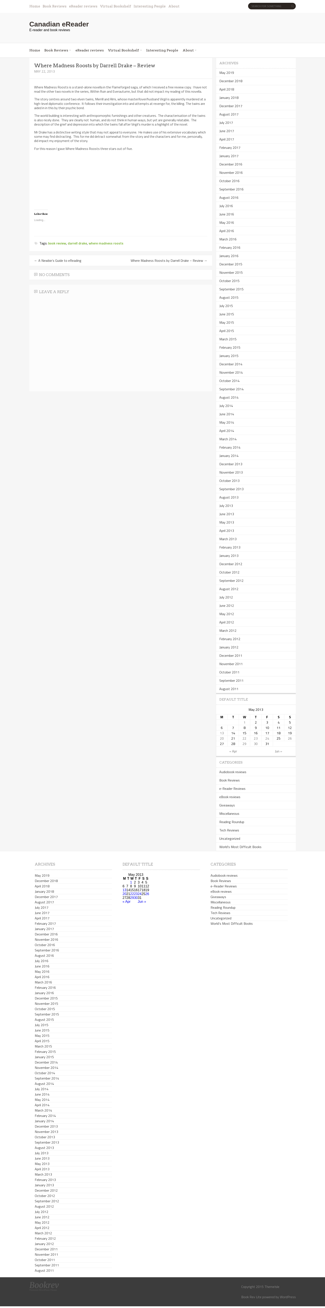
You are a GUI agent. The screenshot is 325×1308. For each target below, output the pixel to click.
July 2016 (226, 205)
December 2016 (230, 164)
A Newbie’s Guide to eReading (57, 260)
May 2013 (226, 522)
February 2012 (229, 638)
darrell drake (77, 243)
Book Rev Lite (251, 1296)
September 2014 (231, 389)
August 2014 (228, 397)
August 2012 (228, 588)
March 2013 (228, 538)
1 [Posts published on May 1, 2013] (245, 722)
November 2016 (231, 172)
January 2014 (228, 455)
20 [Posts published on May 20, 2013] (222, 738)
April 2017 (226, 139)
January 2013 (228, 555)
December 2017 (230, 105)
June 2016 (226, 214)
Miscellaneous (229, 813)
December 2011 (230, 655)
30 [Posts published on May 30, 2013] (256, 743)
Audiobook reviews (232, 771)
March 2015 (228, 339)
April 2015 (226, 330)
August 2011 (228, 688)
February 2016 (229, 247)
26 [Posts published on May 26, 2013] (290, 738)
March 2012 (228, 630)
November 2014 (231, 372)
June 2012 (226, 605)
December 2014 (230, 364)
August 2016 (228, 197)
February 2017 (229, 147)
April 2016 (226, 230)
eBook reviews (229, 796)
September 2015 (231, 289)
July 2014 (226, 405)
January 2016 (228, 255)
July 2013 (226, 505)
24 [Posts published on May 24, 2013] (267, 738)
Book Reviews (54, 6)
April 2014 (226, 430)
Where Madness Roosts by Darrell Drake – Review (169, 260)
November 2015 (231, 272)
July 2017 (226, 122)
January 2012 (228, 647)
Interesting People (150, 6)
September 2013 (231, 489)
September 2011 (231, 680)
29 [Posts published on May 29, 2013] (244, 743)
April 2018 (226, 89)
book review (57, 243)
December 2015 (230, 264)
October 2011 (229, 672)
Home (34, 6)
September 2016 (231, 189)
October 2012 (229, 572)
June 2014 (226, 414)
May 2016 (226, 222)
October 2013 (229, 480)
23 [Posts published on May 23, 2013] (256, 738)
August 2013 (228, 497)
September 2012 (231, 580)
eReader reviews (83, 6)
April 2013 (226, 530)
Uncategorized (229, 838)
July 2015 (226, 305)
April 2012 (226, 622)
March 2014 (228, 439)
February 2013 (229, 547)
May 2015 (226, 322)
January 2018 (228, 97)
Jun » (278, 751)
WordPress (288, 1296)
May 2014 (226, 422)
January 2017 (228, 155)
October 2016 (229, 180)
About (173, 6)
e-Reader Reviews (232, 788)
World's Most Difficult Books (240, 846)
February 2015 (229, 347)
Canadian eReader (59, 24)
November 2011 (231, 663)
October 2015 (229, 280)
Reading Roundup (231, 821)
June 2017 (226, 130)
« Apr (233, 751)
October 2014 (229, 380)
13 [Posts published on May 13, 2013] (222, 733)
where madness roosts (106, 243)
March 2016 (228, 239)
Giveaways (227, 805)
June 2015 (226, 314)
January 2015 (228, 355)
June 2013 (226, 513)
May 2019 (226, 72)
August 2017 (228, 114)
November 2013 (231, 472)
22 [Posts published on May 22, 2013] (244, 738)
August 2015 (228, 297)
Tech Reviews (229, 830)
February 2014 (229, 447)
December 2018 (230, 80)
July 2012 (226, 597)
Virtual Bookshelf (115, 6)
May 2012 (226, 613)
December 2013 (230, 464)
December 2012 (230, 563)
